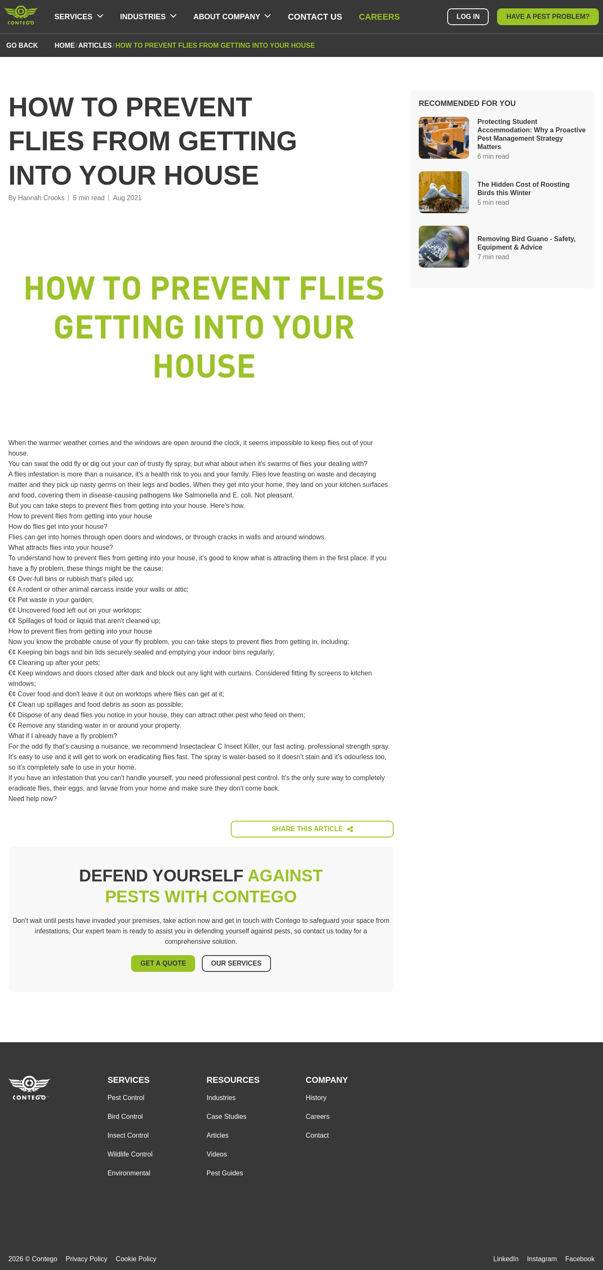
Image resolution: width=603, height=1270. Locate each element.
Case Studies (226, 1114)
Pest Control (126, 1095)
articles (95, 45)
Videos (216, 1151)
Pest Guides (224, 1170)
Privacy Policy (87, 1256)
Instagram (542, 1256)
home (65, 45)
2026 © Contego (32, 1256)
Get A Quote (162, 962)
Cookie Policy (136, 1256)
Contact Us (315, 16)
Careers (379, 16)
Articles (217, 1132)
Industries (220, 1095)
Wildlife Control (130, 1151)
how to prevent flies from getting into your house (214, 45)
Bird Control (125, 1114)
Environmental (129, 1170)
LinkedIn (506, 1256)
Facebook (580, 1256)
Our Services (237, 962)
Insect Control (128, 1132)
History (316, 1095)
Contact (317, 1132)
